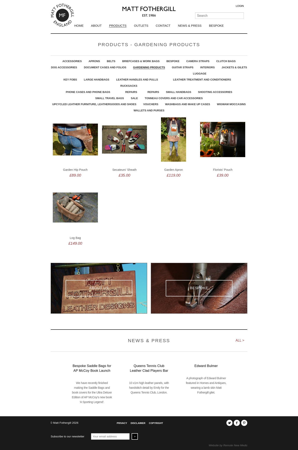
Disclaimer (138, 423)
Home (79, 25)
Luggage (199, 73)
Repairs (131, 92)
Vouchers (150, 104)
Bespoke (216, 25)
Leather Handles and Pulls (137, 79)
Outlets (141, 25)
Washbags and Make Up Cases (187, 104)
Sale (134, 98)
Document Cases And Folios (105, 67)
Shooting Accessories (215, 92)
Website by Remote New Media (228, 445)
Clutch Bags (226, 61)
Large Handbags (96, 79)
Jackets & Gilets (234, 67)
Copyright (156, 423)
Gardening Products (149, 67)
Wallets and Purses (149, 110)
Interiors (207, 67)
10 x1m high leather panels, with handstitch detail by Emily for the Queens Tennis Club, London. (149, 387)
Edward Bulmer (206, 366)
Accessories (72, 61)
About (96, 25)
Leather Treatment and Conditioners (202, 79)
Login (240, 5)
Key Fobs (70, 79)
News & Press (190, 25)
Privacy (122, 423)
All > (240, 340)
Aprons (94, 61)
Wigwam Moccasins (231, 104)
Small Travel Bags (109, 98)
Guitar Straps (182, 67)
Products (117, 25)
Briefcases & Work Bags (141, 61)
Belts (111, 61)
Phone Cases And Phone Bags (88, 92)
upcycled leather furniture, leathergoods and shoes (94, 104)
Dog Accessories (64, 67)
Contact (163, 25)
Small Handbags (178, 92)
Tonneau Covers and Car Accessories (174, 98)
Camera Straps (197, 61)
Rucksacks (128, 85)
